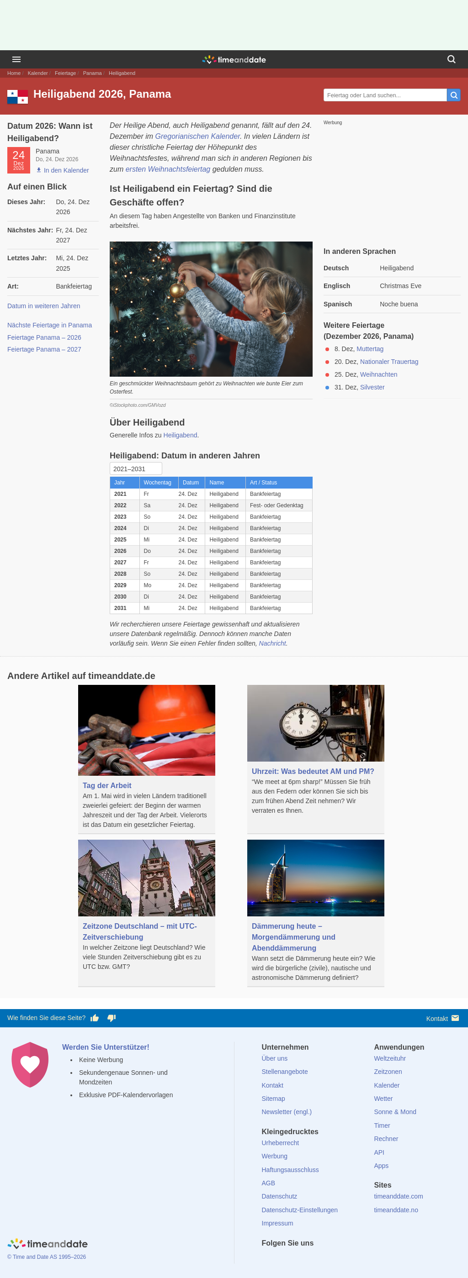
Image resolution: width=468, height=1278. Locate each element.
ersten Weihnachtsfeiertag (168, 169)
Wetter (383, 1098)
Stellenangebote (285, 1071)
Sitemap (273, 1098)
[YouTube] (330, 1259)
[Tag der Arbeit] (146, 759)
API (379, 1152)
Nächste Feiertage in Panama (49, 325)
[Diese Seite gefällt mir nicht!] (111, 1018)
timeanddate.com (398, 1196)
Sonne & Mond (395, 1111)
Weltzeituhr (390, 1058)
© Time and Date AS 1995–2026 (46, 1257)
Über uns (275, 1058)
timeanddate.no (396, 1210)
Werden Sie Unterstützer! (105, 1047)
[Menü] (16, 59)
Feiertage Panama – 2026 (44, 337)
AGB (269, 1183)
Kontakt (443, 1018)
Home (14, 73)
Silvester (372, 387)
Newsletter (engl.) (287, 1111)
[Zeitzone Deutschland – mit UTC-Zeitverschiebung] (146, 908)
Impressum (277, 1223)
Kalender (38, 73)
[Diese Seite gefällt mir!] (94, 1018)
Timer (382, 1125)
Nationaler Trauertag (389, 361)
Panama (92, 73)
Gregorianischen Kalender (197, 136)
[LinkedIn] (299, 1259)
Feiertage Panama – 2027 (44, 349)
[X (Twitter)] (284, 1259)
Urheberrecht (280, 1143)
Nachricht (272, 643)
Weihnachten (378, 374)
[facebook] (269, 1259)
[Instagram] (315, 1259)
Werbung (275, 1156)
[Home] (47, 1244)
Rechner (386, 1138)
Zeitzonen (388, 1071)
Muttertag (369, 348)
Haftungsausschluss (290, 1169)
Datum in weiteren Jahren (43, 306)
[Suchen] (451, 59)
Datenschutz (280, 1196)
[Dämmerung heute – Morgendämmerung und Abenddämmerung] (315, 913)
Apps (381, 1165)
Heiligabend (180, 435)
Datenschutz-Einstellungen (300, 1210)
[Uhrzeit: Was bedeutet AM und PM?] (315, 752)
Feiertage (65, 73)
